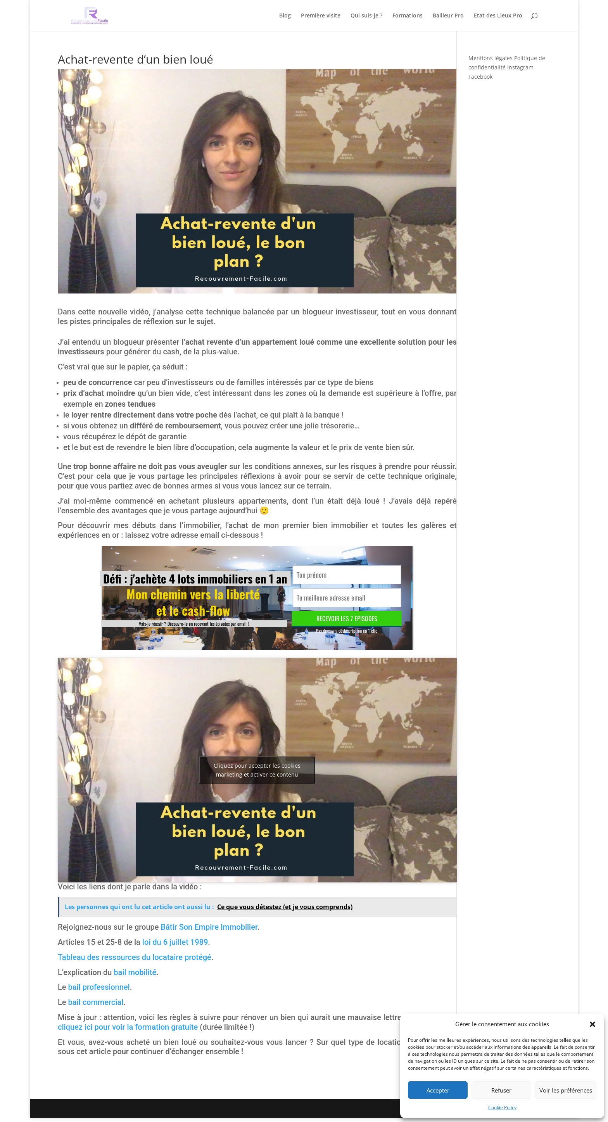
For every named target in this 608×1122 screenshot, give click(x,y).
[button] (592, 1024)
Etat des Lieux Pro (498, 16)
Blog (285, 16)
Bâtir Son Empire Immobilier (209, 927)
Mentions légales (490, 58)
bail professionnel (99, 987)
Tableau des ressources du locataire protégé (134, 957)
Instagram (520, 67)
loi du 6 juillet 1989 (175, 942)
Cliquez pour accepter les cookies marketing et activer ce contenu (257, 770)
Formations (407, 16)
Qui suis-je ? (366, 16)
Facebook (480, 76)
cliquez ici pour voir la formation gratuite (128, 1027)
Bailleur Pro (448, 16)
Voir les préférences (565, 1090)
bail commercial (95, 1002)
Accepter (438, 1090)
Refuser (501, 1090)
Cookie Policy (502, 1107)
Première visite (320, 16)
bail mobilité (135, 972)
